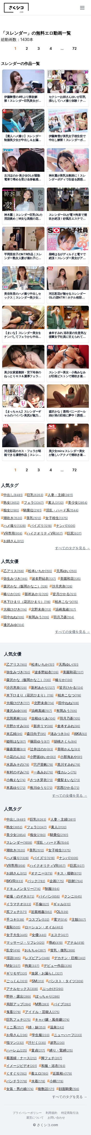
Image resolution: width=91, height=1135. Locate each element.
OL (62, 912)
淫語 (13, 958)
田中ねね (13, 617)
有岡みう (38, 617)
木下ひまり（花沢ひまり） (26, 601)
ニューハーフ (68, 1035)
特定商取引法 (70, 1113)
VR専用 (12, 533)
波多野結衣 (44, 578)
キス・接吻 (69, 873)
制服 (52, 888)
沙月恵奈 (62, 586)
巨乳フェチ (18, 1019)
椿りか (11, 594)
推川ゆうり (41, 787)
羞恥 (13, 927)
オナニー (41, 873)
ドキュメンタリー (23, 888)
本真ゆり (15, 787)
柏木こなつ (66, 601)
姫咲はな (16, 741)
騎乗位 (32, 510)
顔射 (75, 881)
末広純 (14, 734)
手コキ (15, 919)
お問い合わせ (56, 1117)
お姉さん (13, 541)
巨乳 (35, 495)
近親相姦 (41, 912)
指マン (15, 1042)
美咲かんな (68, 749)
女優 (39, 935)
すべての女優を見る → (72, 632)
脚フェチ (51, 1058)
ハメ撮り (14, 525)
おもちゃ (35, 950)
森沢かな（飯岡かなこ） (25, 586)
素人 (56, 502)
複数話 (46, 1089)
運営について (35, 1117)
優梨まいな (68, 780)
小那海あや (71, 757)
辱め (56, 942)
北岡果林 (16, 718)
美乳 (33, 518)
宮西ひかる (68, 787)
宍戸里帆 (43, 764)
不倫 (42, 904)
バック (36, 881)
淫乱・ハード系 (62, 510)
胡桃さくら (65, 741)
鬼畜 (13, 1012)
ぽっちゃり (47, 996)
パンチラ (16, 1081)
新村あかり (36, 594)
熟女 (11, 502)
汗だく (37, 1042)
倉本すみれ (68, 726)
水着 (38, 1081)
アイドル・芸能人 (42, 1012)
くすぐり (16, 1073)
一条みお (43, 772)
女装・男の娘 (19, 1089)
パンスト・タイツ (65, 981)
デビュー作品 (58, 965)
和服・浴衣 (53, 1066)
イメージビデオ (21, 1066)
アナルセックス (22, 989)
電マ (60, 919)
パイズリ (41, 525)
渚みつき (60, 734)
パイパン (49, 896)
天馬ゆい (66, 571)
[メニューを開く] (82, 8)
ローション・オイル (44, 927)
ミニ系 (15, 1027)
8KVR (14, 881)
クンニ (73, 896)
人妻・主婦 (60, 495)
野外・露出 (18, 996)
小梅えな (15, 780)
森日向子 (36, 734)
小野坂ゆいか (43, 757)
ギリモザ (16, 973)
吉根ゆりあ (43, 718)
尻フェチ (16, 912)
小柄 (56, 1081)
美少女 (77, 502)
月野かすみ (17, 726)
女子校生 (56, 518)
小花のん (15, 757)
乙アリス (13, 571)
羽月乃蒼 (63, 617)
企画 (57, 881)
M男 (42, 1004)
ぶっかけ (52, 989)
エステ (59, 935)
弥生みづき (15, 578)
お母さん (16, 1035)
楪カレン (66, 772)
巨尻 (74, 533)
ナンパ (65, 525)
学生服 (41, 1035)
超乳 (57, 1042)
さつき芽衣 (41, 780)
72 (74, 48)
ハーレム (16, 1050)
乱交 (13, 950)
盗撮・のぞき (20, 896)
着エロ (39, 1073)
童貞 (38, 1050)
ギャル (62, 904)
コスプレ (38, 919)
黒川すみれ (68, 764)
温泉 (57, 1027)
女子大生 (16, 935)
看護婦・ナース (21, 1058)
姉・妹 (37, 1027)
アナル (75, 942)
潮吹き (12, 518)
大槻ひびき (15, 609)
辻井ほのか (41, 749)
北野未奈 (41, 609)
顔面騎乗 (69, 1089)
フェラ (34, 502)
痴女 (11, 510)
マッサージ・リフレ (25, 942)
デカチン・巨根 (69, 958)
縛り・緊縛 (61, 1050)
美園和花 (70, 578)
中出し (13, 495)
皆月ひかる (64, 594)
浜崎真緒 (65, 609)
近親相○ (62, 1073)
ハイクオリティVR (45, 533)
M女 (13, 965)
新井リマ (43, 726)
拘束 (32, 965)
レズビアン (37, 958)
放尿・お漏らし (47, 973)
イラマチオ (18, 904)
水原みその (17, 764)
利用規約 (51, 1113)
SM (38, 981)
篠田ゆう (40, 741)
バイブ (62, 1004)
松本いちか (40, 571)
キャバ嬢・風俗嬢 (52, 1019)
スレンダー (19, 842)
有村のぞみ (17, 772)
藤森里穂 (16, 749)
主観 (79, 919)
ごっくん (16, 981)
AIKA (80, 734)
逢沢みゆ (13, 625)
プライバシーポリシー (27, 1113)
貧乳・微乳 (62, 950)
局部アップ (18, 1004)
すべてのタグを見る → (72, 548)
